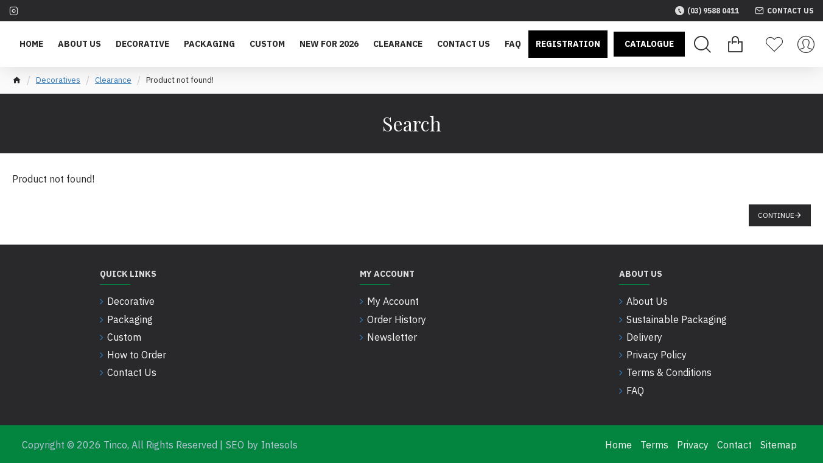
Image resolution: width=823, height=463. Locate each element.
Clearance (113, 80)
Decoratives (58, 80)
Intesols (279, 443)
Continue (776, 215)
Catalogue (649, 43)
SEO (235, 443)
